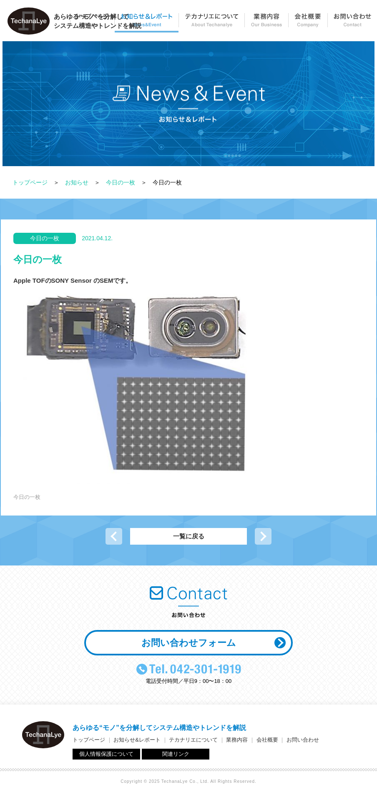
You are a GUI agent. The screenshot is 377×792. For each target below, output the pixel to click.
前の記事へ (114, 536)
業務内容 (266, 23)
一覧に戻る (188, 536)
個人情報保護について (106, 754)
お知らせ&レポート (137, 740)
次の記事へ (263, 536)
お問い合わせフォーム (188, 643)
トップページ (30, 182)
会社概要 (307, 23)
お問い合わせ (352, 23)
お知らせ (76, 182)
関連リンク (175, 754)
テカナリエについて (211, 23)
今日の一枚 (120, 182)
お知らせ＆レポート (146, 23)
